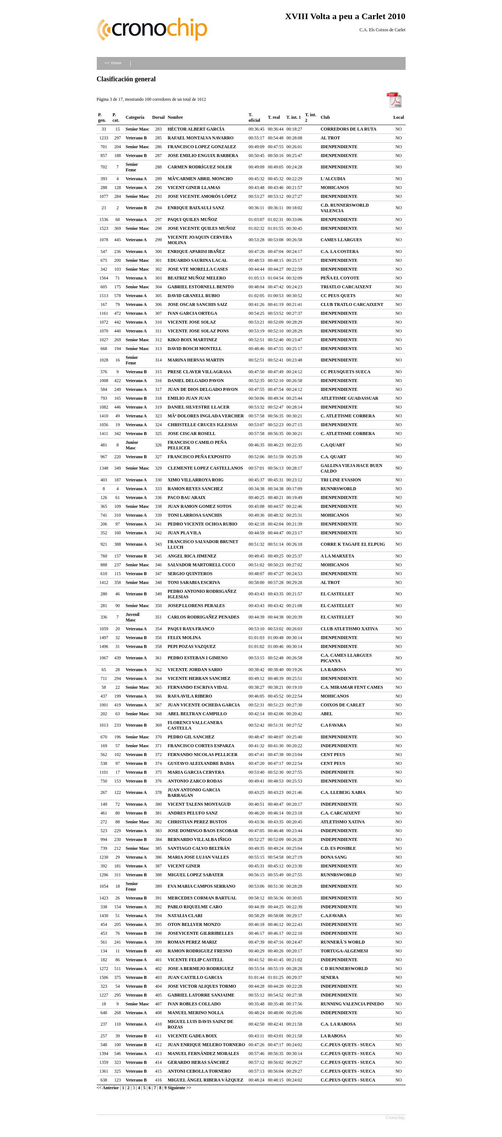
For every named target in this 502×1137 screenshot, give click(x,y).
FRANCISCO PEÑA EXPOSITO (198, 456)
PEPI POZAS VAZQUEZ (191, 646)
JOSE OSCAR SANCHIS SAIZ (197, 304)
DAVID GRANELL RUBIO (193, 295)
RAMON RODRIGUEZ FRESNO (199, 951)
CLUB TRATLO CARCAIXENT (352, 304)
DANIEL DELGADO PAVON (195, 380)
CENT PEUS (333, 754)
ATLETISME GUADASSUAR (349, 398)
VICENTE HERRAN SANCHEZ (198, 678)
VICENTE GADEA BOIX (192, 1035)
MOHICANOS (335, 187)
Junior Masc (132, 445)
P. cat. (116, 117)
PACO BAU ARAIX (186, 497)
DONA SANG (334, 857)
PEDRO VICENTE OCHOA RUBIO (202, 524)
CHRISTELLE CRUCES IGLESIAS (202, 424)
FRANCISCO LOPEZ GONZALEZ (201, 146)
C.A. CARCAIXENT (340, 813)
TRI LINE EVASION (341, 479)
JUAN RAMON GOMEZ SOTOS (199, 506)
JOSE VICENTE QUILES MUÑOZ (201, 228)
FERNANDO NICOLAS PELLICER (202, 754)
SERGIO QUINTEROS (189, 573)
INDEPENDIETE (337, 772)
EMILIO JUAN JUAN (188, 398)
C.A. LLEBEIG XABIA (343, 792)
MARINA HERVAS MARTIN (195, 360)
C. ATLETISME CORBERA (348, 415)
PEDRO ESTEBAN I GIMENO (197, 657)
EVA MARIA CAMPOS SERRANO (201, 886)
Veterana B (136, 371)
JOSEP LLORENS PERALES (196, 605)
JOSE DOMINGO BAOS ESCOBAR (202, 830)
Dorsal (158, 117)
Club (325, 117)
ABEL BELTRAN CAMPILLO (197, 713)
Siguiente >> (179, 1087)
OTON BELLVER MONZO (193, 924)
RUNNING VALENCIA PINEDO (352, 1003)
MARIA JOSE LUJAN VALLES (198, 857)
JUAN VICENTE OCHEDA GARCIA (203, 704)
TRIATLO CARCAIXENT (346, 286)
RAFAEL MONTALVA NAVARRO (200, 137)
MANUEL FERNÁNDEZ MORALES (203, 1053)
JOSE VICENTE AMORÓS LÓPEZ (202, 196)
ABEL (327, 713)
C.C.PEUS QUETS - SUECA (348, 1044)
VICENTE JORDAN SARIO (194, 669)
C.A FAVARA (333, 725)
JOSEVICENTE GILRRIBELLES (200, 933)
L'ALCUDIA (333, 178)
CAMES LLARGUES (341, 239)
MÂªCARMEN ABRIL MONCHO (200, 178)
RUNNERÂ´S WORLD (343, 942)
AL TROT (330, 137)
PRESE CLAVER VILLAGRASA (199, 371)
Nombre (175, 117)
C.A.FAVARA (333, 915)
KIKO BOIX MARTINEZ (192, 339)
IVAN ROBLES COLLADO (193, 1003)
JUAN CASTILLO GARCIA (194, 977)
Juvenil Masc (132, 617)
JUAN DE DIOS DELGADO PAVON (202, 389)
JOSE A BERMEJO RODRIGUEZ (200, 968)
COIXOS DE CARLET (343, 704)
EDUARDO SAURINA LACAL (197, 260)
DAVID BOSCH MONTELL (194, 348)
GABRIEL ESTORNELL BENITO (200, 286)
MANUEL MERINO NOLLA (195, 1012)
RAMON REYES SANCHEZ (195, 488)
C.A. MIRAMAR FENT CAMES (352, 687)
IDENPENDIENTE (339, 146)
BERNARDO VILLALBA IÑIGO (199, 839)
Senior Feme (132, 167)
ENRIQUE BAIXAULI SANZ (195, 207)
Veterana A (136, 178)
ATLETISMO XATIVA (343, 821)
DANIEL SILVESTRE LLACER (198, 407)
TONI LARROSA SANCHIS (194, 515)
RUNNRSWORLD (338, 488)
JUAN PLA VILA (184, 532)
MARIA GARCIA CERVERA (195, 772)
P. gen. (102, 117)
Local (398, 117)
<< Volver (113, 63)
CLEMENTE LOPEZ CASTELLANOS (205, 468)
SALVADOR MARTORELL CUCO (201, 564)
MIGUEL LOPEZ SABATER (195, 874)
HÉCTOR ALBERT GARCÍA (196, 129)
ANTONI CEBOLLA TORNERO (199, 1071)
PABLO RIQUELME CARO (194, 906)
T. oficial (254, 117)
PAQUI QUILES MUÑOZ (192, 219)
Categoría (135, 117)
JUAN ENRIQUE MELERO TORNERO (206, 1044)
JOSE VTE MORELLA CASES (197, 269)
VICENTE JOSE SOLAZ (191, 322)
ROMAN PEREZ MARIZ (192, 942)
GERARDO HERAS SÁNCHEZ (198, 1062)
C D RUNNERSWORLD (344, 968)
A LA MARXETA (337, 556)
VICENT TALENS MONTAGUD (198, 804)
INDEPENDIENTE (339, 745)
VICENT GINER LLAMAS (193, 187)
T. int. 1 (293, 117)
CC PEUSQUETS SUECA (345, 371)
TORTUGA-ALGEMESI (344, 951)
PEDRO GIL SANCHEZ (190, 736)
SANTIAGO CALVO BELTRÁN (198, 848)
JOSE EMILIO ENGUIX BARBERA (202, 155)
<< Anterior (108, 1087)
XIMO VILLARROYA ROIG (195, 479)
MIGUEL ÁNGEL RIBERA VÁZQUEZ (205, 1080)
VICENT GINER (183, 866)
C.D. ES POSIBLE (338, 848)
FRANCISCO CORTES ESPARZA (200, 745)
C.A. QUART (333, 456)
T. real (274, 117)
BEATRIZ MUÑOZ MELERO (196, 278)
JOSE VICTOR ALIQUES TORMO (201, 986)
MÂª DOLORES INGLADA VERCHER (205, 415)
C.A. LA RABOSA (338, 1024)
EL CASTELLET (337, 593)
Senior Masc (137, 129)
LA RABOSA (333, 669)
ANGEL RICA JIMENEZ (191, 556)
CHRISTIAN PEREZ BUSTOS (197, 821)
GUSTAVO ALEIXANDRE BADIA (200, 763)
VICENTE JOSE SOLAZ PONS (198, 331)
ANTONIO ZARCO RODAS (194, 781)
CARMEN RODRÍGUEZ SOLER (199, 167)
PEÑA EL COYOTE (340, 278)
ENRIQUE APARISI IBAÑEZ (196, 251)
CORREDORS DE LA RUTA (348, 129)
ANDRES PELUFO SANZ (192, 813)
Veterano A (136, 187)
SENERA (330, 977)
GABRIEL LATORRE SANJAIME (200, 995)
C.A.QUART (333, 445)
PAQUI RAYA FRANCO (190, 628)
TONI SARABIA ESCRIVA (193, 582)
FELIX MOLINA (184, 637)
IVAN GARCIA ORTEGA (192, 313)
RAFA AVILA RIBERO (189, 696)
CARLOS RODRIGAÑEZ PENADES (203, 617)
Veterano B (136, 137)
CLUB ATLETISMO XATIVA (349, 628)
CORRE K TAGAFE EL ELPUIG (353, 544)
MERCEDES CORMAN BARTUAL (202, 898)
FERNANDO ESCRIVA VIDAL (197, 687)
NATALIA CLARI (184, 915)
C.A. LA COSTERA (339, 251)
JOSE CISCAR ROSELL (191, 433)
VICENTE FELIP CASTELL (195, 959)
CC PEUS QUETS (338, 295)
